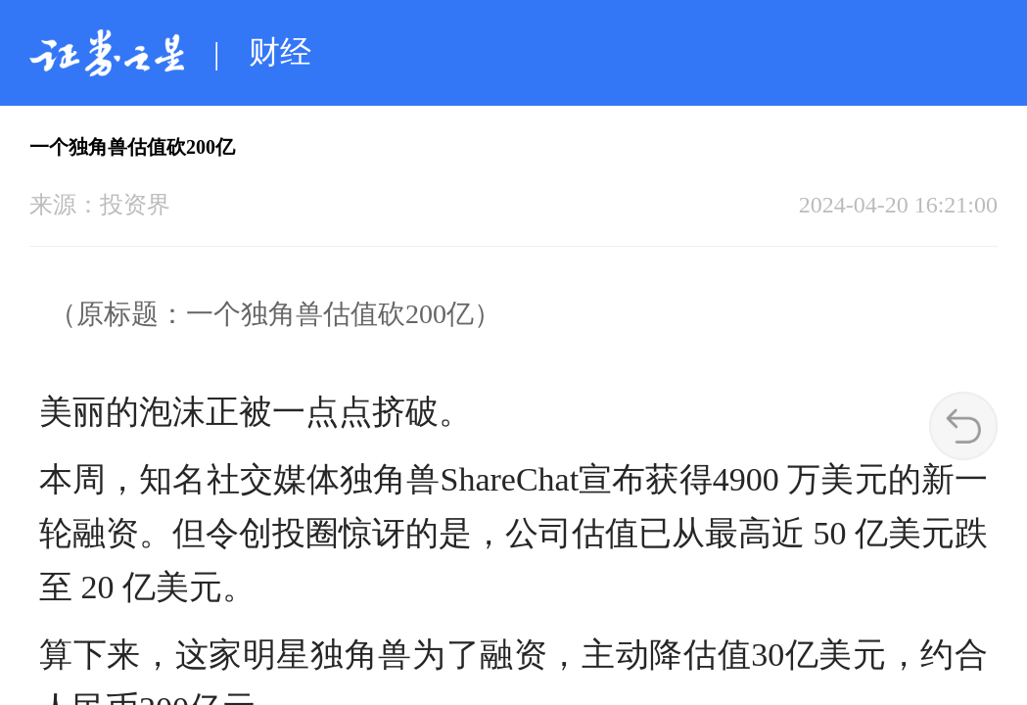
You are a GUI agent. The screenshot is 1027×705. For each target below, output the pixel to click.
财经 (280, 52)
